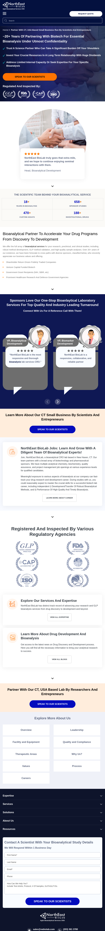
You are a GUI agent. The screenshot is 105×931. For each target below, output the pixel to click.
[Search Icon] (6, 20)
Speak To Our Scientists (52, 429)
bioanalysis (15, 362)
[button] (4, 13)
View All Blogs (59, 659)
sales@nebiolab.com (44, 929)
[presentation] (47, 402)
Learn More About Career (59, 498)
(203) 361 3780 (70, 929)
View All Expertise (59, 617)
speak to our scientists (30, 77)
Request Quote (86, 14)
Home (5, 30)
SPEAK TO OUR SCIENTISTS (52, 704)
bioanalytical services (35, 246)
